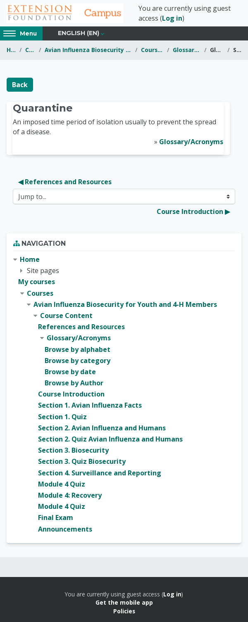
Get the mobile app (124, 602)
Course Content (152, 50)
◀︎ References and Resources (65, 181)
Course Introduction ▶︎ (193, 211)
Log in (172, 18)
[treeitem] (124, 394)
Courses (30, 50)
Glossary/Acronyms (187, 50)
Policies (124, 611)
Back (20, 84)
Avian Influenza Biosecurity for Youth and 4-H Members (88, 50)
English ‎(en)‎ (78, 33)
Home (11, 50)
